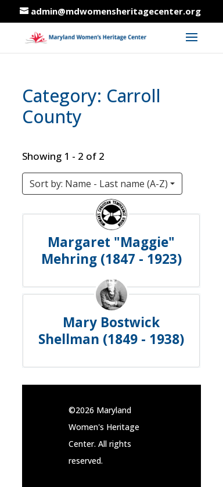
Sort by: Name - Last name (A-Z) (99, 183)
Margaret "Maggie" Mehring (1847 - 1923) (111, 250)
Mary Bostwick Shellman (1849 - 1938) (112, 330)
